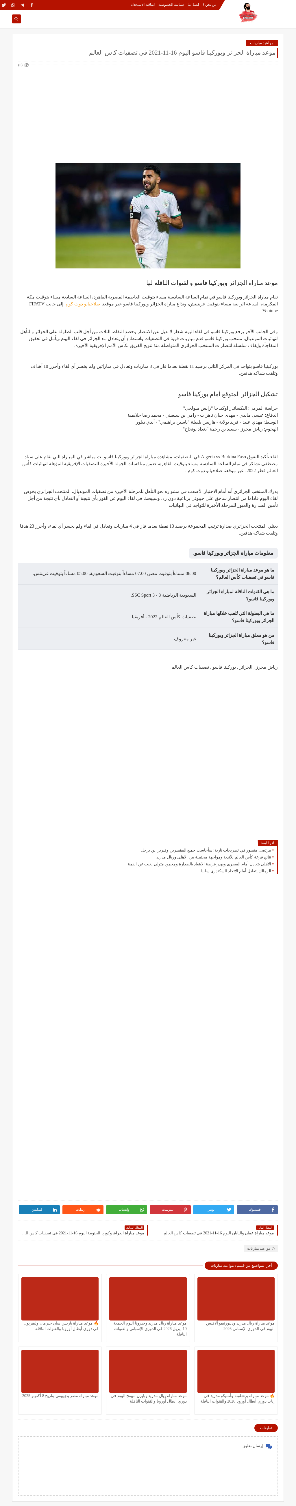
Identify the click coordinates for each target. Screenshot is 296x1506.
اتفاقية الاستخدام (143, 5)
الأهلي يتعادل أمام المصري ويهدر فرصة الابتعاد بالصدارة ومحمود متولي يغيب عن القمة (199, 864)
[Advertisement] (148, 109)
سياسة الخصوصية (171, 5)
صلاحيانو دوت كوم (82, 303)
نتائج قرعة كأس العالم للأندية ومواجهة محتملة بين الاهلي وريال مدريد (213, 857)
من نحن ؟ (209, 5)
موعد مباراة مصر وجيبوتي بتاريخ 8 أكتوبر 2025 (60, 1396)
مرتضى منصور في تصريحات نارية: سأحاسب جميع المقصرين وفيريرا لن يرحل (206, 850)
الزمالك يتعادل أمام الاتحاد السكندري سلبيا (236, 871)
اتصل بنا (193, 5)
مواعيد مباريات (261, 43)
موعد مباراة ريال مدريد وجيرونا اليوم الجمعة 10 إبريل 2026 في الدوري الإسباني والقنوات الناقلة (150, 1328)
